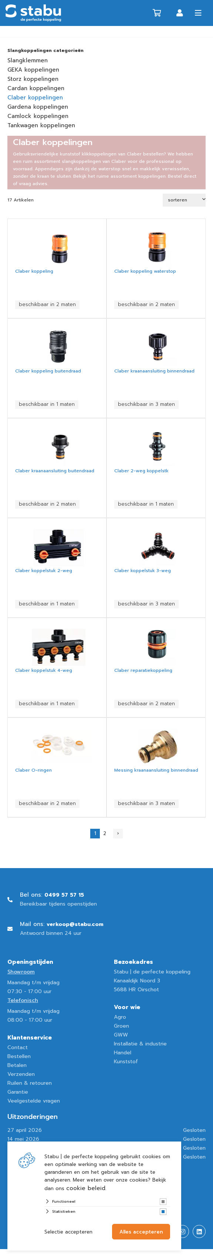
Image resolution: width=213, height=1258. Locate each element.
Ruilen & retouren (29, 1083)
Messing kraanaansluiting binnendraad (156, 770)
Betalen (17, 1065)
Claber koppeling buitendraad (48, 371)
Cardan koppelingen (35, 88)
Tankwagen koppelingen (41, 125)
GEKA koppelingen (33, 70)
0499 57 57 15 (64, 895)
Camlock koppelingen (37, 116)
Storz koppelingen (32, 79)
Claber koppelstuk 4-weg (43, 670)
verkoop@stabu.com (75, 924)
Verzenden (21, 1074)
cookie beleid (85, 1188)
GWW (121, 1035)
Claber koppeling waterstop (145, 271)
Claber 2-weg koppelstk (141, 470)
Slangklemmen (27, 60)
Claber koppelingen (35, 97)
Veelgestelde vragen (33, 1101)
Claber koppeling (34, 271)
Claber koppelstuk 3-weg (142, 570)
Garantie (17, 1092)
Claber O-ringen (33, 770)
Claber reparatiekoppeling (143, 670)
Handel (122, 1053)
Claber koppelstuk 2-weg (43, 570)
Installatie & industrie (140, 1044)
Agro (120, 1017)
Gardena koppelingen (37, 107)
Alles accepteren (141, 1231)
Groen (121, 1026)
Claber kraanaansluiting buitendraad (54, 470)
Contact (17, 1047)
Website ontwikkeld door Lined (46, 1253)
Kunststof (126, 1061)
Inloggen (179, 13)
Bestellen (19, 1056)
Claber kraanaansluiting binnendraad (154, 371)
